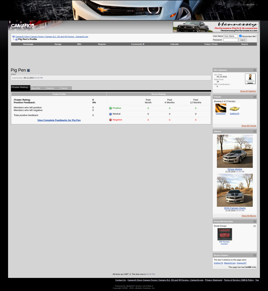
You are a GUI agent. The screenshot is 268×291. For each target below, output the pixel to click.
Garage (58, 44)
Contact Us (120, 280)
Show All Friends (248, 126)
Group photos (235, 169)
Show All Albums (249, 216)
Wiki (79, 44)
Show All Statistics (248, 91)
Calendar (174, 44)
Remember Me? (247, 36)
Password (217, 40)
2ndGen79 (234, 113)
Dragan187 (220, 113)
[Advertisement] (134, 57)
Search (244, 44)
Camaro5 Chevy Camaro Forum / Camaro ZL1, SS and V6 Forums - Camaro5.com (52, 37)
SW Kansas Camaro (224, 243)
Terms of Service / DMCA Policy (239, 280)
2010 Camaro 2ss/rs (235, 208)
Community (138, 44)
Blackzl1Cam (230, 263)
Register (102, 44)
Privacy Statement (213, 280)
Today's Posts (210, 44)
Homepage (28, 44)
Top (257, 280)
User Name (218, 36)
